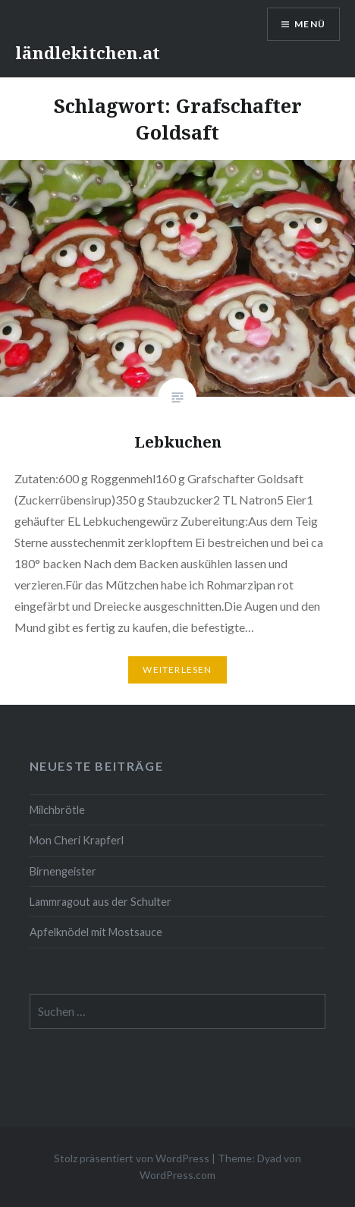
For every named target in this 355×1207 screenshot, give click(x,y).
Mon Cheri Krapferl (77, 840)
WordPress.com (177, 1174)
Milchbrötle (57, 809)
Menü (309, 24)
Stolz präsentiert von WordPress (131, 1158)
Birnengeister (63, 871)
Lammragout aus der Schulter (100, 901)
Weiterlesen (177, 669)
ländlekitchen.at (87, 52)
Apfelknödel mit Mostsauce (96, 932)
